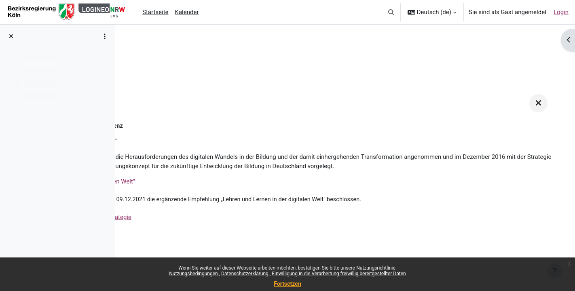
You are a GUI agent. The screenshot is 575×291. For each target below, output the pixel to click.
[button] (391, 12)
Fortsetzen (287, 283)
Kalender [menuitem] (187, 12)
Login (561, 12)
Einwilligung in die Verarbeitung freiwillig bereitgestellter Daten (339, 273)
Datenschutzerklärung (245, 273)
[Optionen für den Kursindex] (104, 36)
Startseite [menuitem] (155, 12)
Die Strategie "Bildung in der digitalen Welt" (199, 191)
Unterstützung (150, 51)
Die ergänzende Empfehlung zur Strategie (197, 228)
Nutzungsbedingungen (194, 273)
